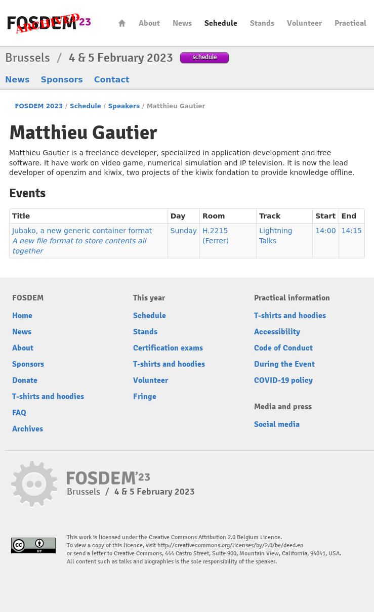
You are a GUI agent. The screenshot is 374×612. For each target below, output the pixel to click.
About (149, 23)
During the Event (284, 364)
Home (122, 23)
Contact (112, 79)
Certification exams (168, 348)
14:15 (352, 231)
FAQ (19, 413)
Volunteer (304, 23)
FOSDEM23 (49, 23)
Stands (262, 23)
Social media (277, 424)
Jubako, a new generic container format (82, 241)
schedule (205, 57)
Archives (27, 429)
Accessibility (277, 332)
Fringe (144, 396)
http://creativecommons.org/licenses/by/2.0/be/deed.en (230, 545)
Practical (350, 23)
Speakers (124, 106)
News (182, 23)
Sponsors (62, 79)
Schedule (220, 23)
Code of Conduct (283, 348)
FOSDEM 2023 (39, 106)
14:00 (325, 231)
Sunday (184, 231)
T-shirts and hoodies (48, 396)
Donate (24, 380)
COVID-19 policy (283, 380)
